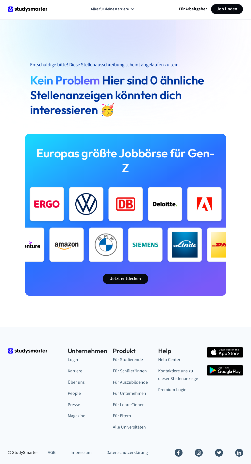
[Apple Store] (225, 352)
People (74, 393)
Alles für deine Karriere (113, 9)
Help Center (169, 360)
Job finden (227, 9)
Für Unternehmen (129, 393)
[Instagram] (199, 453)
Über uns (76, 382)
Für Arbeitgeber (193, 9)
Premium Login (172, 390)
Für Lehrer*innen (129, 405)
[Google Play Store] (225, 370)
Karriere (75, 371)
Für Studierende (128, 360)
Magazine (76, 416)
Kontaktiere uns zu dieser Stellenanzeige (178, 375)
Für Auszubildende (130, 382)
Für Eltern (122, 416)
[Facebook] (179, 453)
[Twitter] (219, 453)
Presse (74, 405)
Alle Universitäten (129, 427)
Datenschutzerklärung (127, 452)
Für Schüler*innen (130, 371)
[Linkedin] (239, 453)
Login (73, 360)
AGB (52, 452)
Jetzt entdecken (125, 279)
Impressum (81, 452)
